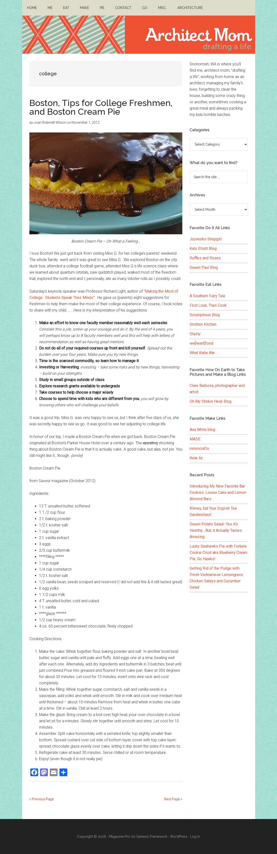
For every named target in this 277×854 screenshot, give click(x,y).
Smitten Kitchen (203, 324)
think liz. (196, 458)
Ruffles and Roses (205, 258)
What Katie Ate (202, 352)
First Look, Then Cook (208, 305)
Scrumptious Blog (205, 315)
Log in (195, 836)
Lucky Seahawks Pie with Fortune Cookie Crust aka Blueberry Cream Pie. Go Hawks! (218, 552)
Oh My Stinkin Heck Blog (210, 401)
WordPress (178, 836)
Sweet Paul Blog (204, 267)
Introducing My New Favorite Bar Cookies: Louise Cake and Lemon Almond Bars (218, 492)
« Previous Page (41, 799)
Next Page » (173, 799)
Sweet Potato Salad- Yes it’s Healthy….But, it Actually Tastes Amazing (216, 530)
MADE (195, 439)
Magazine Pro (119, 836)
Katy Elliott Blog (203, 248)
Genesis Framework (151, 836)
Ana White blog (202, 429)
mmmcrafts (199, 448)
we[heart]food (201, 343)
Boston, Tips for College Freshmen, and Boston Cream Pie (101, 107)
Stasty (195, 333)
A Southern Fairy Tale (207, 296)
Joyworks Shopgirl (205, 239)
